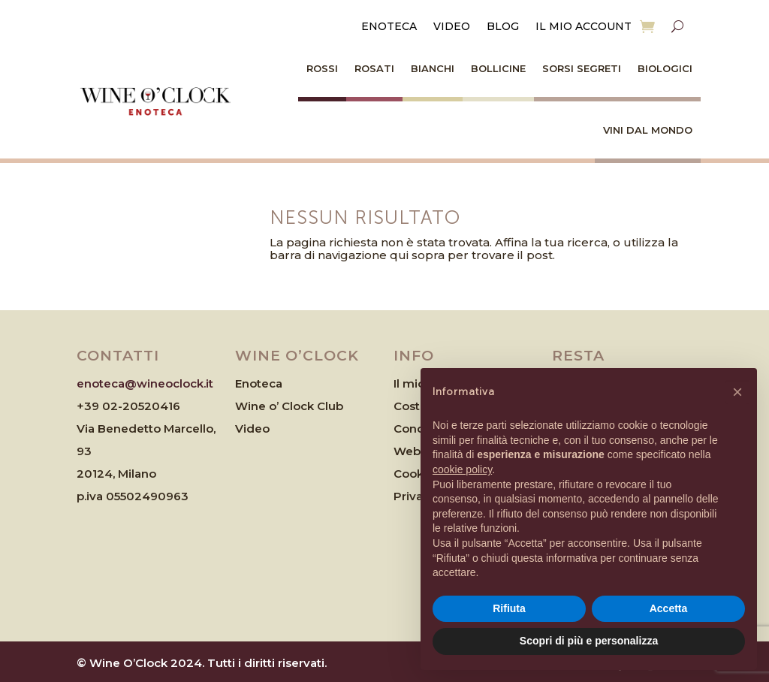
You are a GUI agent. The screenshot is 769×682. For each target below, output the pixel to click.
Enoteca (389, 27)
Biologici (665, 68)
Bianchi (432, 68)
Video (451, 27)
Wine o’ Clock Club (289, 406)
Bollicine (498, 68)
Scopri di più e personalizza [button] (589, 641)
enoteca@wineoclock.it (145, 383)
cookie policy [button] (462, 469)
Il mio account (583, 27)
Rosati (374, 68)
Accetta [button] (669, 608)
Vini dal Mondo (647, 130)
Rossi (322, 68)
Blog (503, 27)
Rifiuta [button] (509, 608)
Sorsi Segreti (581, 68)
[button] (737, 392)
